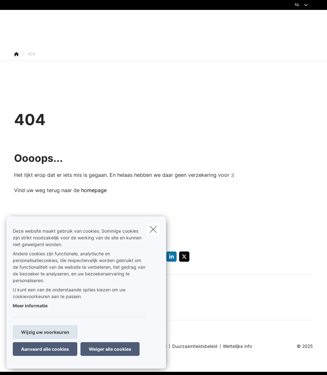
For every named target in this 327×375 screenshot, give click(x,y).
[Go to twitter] (185, 256)
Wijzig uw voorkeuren (45, 332)
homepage (94, 190)
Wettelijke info (237, 346)
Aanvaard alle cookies (45, 349)
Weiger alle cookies (110, 349)
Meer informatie (30, 305)
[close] (153, 229)
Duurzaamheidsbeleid (194, 346)
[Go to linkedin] (172, 256)
